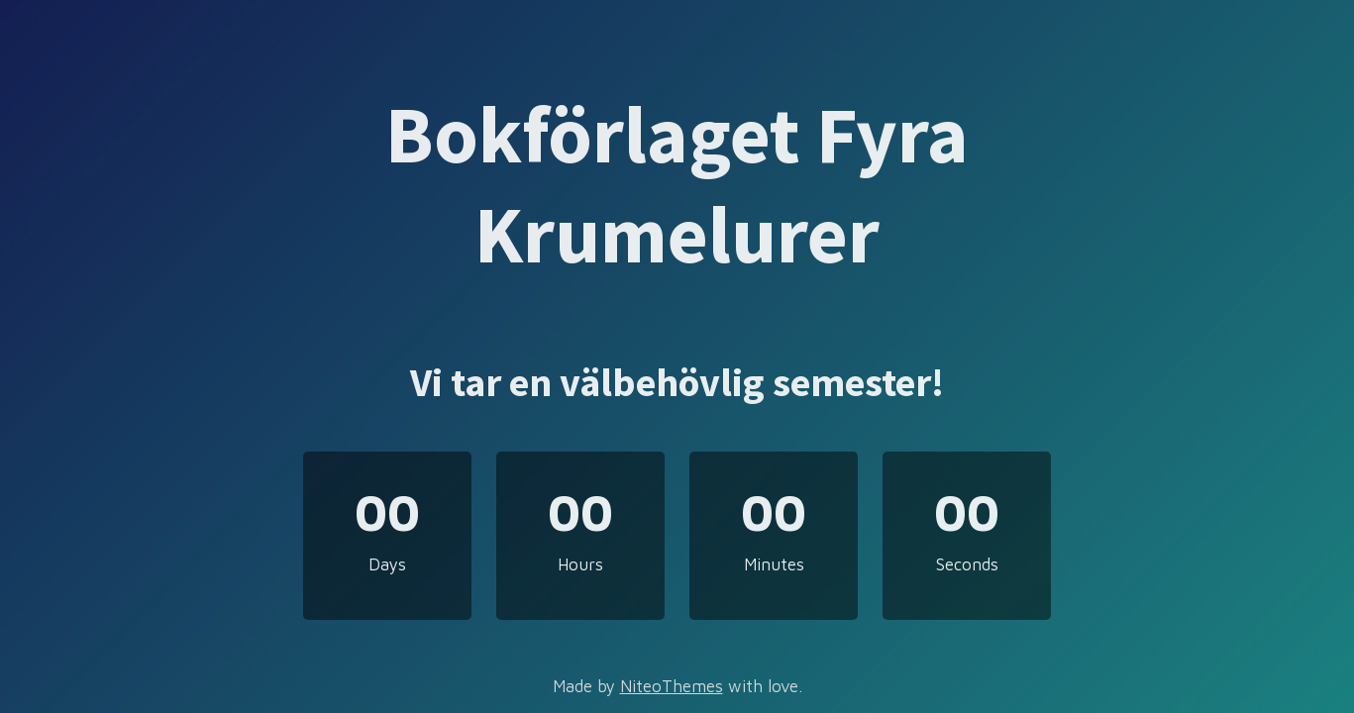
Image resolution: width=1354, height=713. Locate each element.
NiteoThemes (671, 686)
